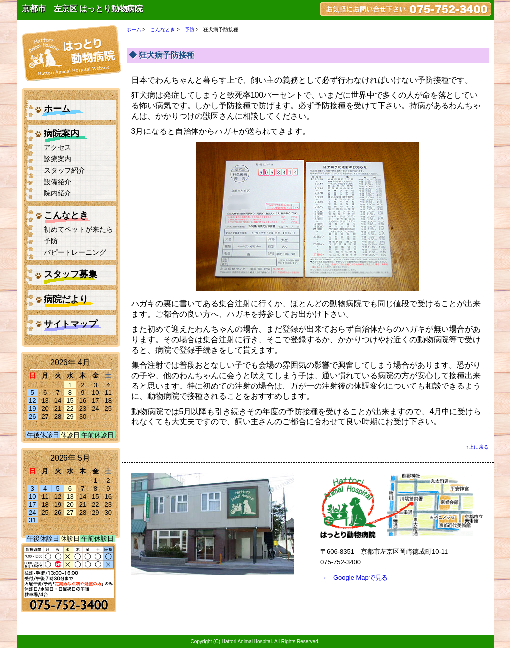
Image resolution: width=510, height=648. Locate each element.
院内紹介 (57, 193)
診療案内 (57, 159)
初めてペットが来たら (78, 229)
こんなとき (66, 215)
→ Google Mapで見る (354, 577)
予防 (51, 241)
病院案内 (61, 133)
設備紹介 (57, 182)
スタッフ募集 (70, 274)
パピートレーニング (75, 252)
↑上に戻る (477, 447)
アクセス (57, 147)
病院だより (66, 299)
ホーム (57, 109)
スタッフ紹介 (64, 170)
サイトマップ (70, 324)
